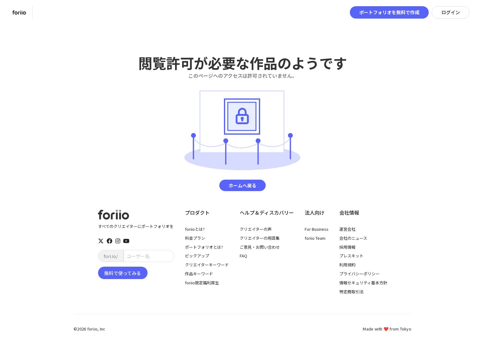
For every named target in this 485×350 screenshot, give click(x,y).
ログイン (450, 12)
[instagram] (117, 241)
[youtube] (126, 241)
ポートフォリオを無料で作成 (389, 12)
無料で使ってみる (122, 273)
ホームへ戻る (242, 185)
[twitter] (101, 241)
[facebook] (109, 241)
